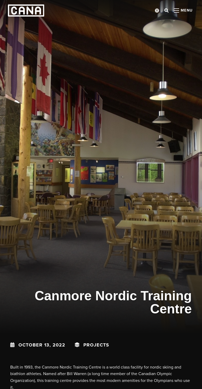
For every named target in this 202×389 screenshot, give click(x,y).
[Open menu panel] (183, 10)
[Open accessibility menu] (157, 10)
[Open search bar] (166, 10)
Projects (96, 345)
